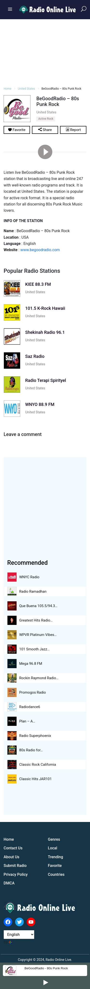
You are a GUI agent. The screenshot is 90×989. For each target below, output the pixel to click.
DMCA (9, 883)
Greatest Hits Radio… (36, 620)
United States (35, 292)
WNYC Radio (29, 577)
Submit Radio (15, 865)
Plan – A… (27, 721)
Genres (54, 839)
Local (52, 848)
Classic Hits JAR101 (35, 779)
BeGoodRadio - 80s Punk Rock (46, 968)
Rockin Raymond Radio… (39, 678)
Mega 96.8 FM (30, 663)
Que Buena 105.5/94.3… (38, 606)
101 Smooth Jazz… (34, 649)
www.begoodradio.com (40, 250)
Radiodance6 (29, 707)
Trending (55, 857)
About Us (11, 857)
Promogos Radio (32, 692)
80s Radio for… (31, 750)
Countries (56, 874)
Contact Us (13, 848)
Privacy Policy (16, 874)
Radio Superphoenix (35, 736)
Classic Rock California (37, 764)
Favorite (55, 865)
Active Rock (45, 118)
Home (9, 839)
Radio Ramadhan (33, 591)
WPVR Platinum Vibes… (38, 635)
